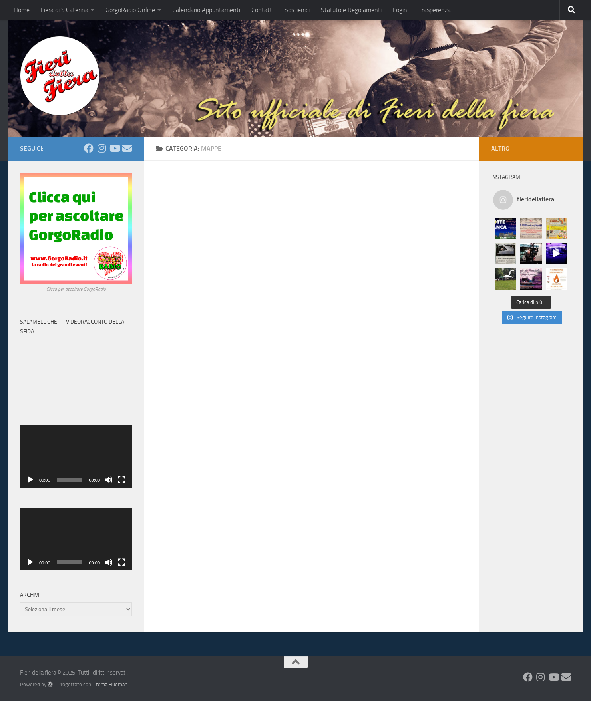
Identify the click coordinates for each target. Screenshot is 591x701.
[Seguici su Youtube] (114, 148)
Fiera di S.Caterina (64, 10)
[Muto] (109, 480)
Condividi (576, 97)
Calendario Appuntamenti (206, 10)
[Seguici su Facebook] (89, 148)
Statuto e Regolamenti (351, 10)
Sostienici (297, 10)
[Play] (30, 480)
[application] (76, 456)
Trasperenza (434, 10)
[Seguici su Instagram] (101, 148)
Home (22, 10)
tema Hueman (111, 684)
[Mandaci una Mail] (127, 148)
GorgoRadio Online (130, 10)
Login (400, 10)
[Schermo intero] (121, 480)
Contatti (262, 10)
